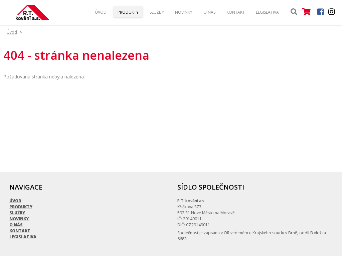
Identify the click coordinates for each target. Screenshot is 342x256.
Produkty (128, 12)
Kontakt (235, 12)
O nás (209, 12)
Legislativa (267, 12)
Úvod (101, 12)
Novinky (183, 12)
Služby (157, 12)
